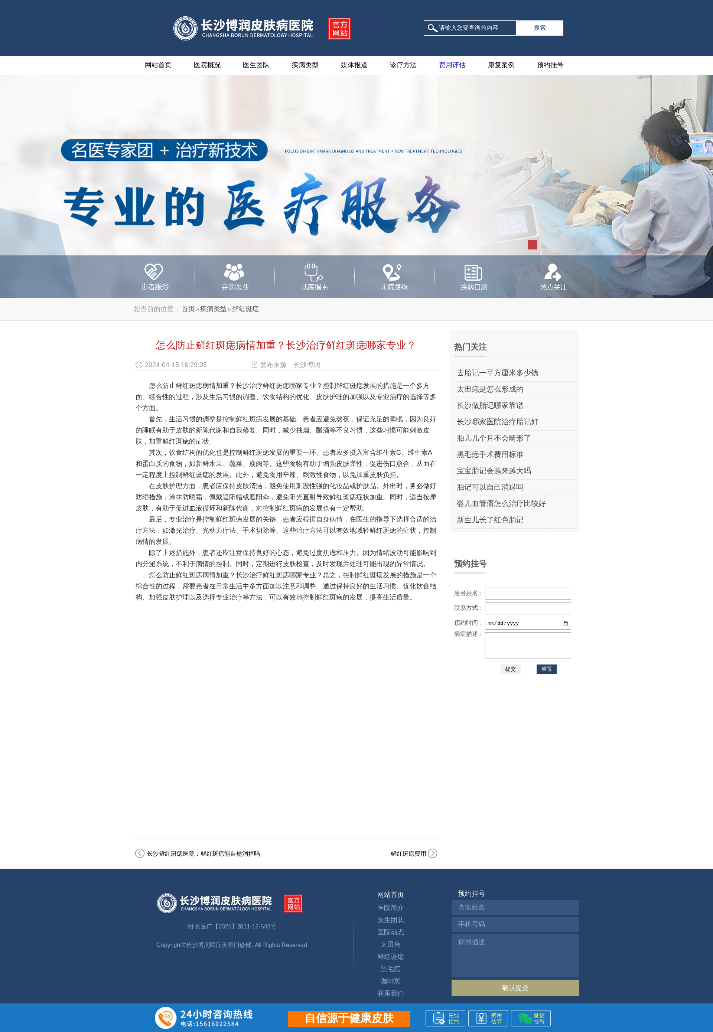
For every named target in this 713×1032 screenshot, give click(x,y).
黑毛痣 (391, 969)
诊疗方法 (403, 65)
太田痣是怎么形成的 (490, 389)
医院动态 (390, 932)
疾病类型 (305, 65)
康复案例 (501, 65)
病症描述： (469, 634)
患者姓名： (469, 593)
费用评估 (452, 65)
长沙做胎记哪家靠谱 (490, 405)
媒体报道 (354, 65)
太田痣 (391, 944)
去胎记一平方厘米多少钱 (497, 373)
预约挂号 (550, 65)
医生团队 (256, 65)
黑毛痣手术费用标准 (490, 454)
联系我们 (390, 993)
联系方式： (469, 608)
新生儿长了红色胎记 (490, 520)
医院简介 (390, 907)
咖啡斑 (391, 981)
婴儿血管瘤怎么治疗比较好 (501, 503)
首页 (188, 309)
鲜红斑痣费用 (408, 853)
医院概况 (207, 65)
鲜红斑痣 (245, 309)
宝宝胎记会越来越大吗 (494, 471)
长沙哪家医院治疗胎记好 (497, 422)
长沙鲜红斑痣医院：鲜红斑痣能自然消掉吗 (203, 853)
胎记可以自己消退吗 (490, 487)
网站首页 (158, 65)
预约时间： (469, 623)
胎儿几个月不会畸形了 (494, 438)
